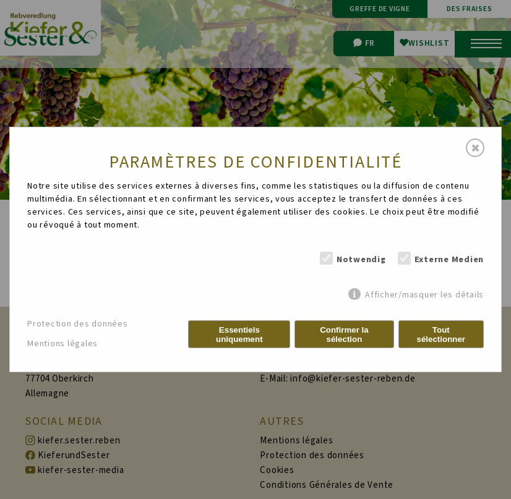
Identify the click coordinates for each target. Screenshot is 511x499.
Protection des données (77, 324)
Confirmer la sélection (344, 334)
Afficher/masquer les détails (424, 295)
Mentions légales (62, 344)
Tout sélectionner (441, 334)
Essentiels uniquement (239, 334)
